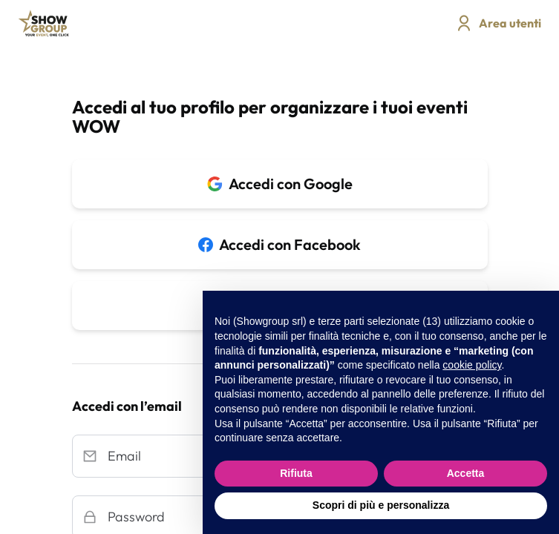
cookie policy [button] (471, 365)
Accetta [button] (466, 473)
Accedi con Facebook (279, 244)
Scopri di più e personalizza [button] (381, 505)
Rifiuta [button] (296, 473)
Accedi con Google (280, 183)
